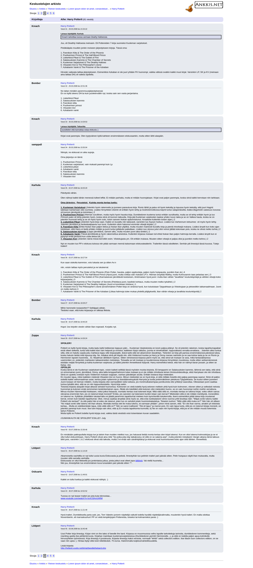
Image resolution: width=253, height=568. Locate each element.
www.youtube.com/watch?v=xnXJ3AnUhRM (82, 498)
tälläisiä (138, 460)
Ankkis (42, 9)
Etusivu (33, 9)
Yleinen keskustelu (57, 9)
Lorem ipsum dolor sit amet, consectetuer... (88, 9)
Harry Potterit (118, 9)
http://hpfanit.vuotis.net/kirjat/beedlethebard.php (83, 548)
